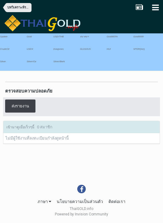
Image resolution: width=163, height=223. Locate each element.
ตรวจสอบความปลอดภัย (28, 91)
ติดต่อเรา (116, 201)
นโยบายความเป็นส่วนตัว (80, 201)
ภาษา (44, 201)
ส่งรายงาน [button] (20, 106)
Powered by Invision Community (81, 214)
